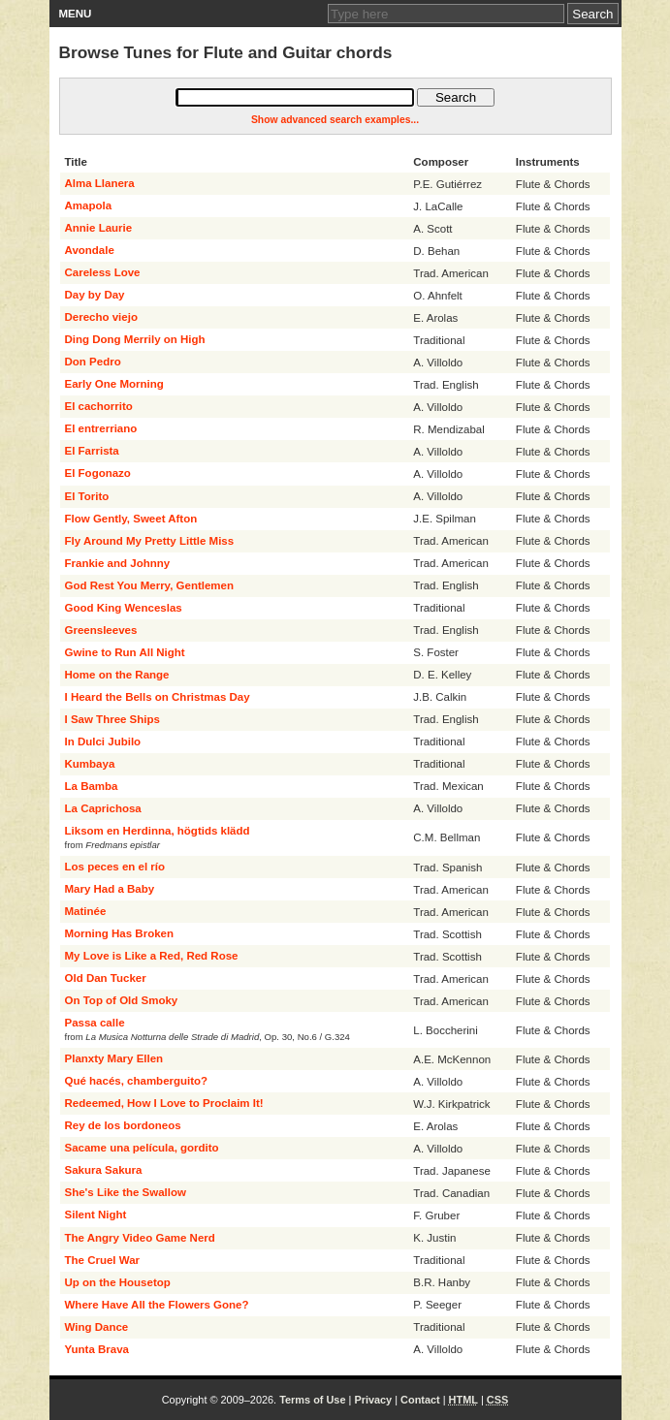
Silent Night (96, 1214)
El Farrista (92, 451)
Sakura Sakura (104, 1170)
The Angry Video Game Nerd (140, 1238)
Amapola (88, 205)
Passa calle (95, 1022)
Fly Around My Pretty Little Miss (150, 541)
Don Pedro (93, 361)
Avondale (89, 250)
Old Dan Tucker (105, 978)
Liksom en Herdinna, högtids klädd (157, 830)
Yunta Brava (97, 1349)
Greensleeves (101, 630)
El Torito (87, 496)
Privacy (373, 1399)
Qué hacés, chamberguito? (136, 1081)
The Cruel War (103, 1260)
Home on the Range (117, 674)
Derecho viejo (101, 317)
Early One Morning (114, 384)
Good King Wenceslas (123, 608)
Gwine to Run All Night (125, 652)
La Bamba (91, 786)
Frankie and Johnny (118, 563)
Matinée (86, 911)
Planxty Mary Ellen (114, 1058)
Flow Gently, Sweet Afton (131, 518)
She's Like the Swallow (125, 1192)
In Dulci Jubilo (103, 741)
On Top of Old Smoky (121, 1000)
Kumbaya (90, 764)
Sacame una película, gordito (142, 1147)
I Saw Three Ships (112, 719)
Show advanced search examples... (335, 119)
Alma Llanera (100, 183)
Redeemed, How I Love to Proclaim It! (164, 1103)
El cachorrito (99, 406)
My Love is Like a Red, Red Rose (152, 956)
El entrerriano (101, 428)
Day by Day (95, 294)
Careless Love (103, 272)
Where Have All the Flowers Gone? (157, 1304)
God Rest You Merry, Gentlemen (149, 585)
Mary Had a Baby (110, 889)
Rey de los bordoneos (123, 1125)
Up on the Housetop (118, 1282)
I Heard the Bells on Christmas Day (157, 697)
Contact (420, 1399)
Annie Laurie (99, 228)
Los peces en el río (115, 866)
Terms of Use (312, 1399)
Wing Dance (97, 1327)
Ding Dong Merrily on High (135, 339)
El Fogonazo (98, 473)
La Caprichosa (103, 808)
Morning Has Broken (119, 933)
